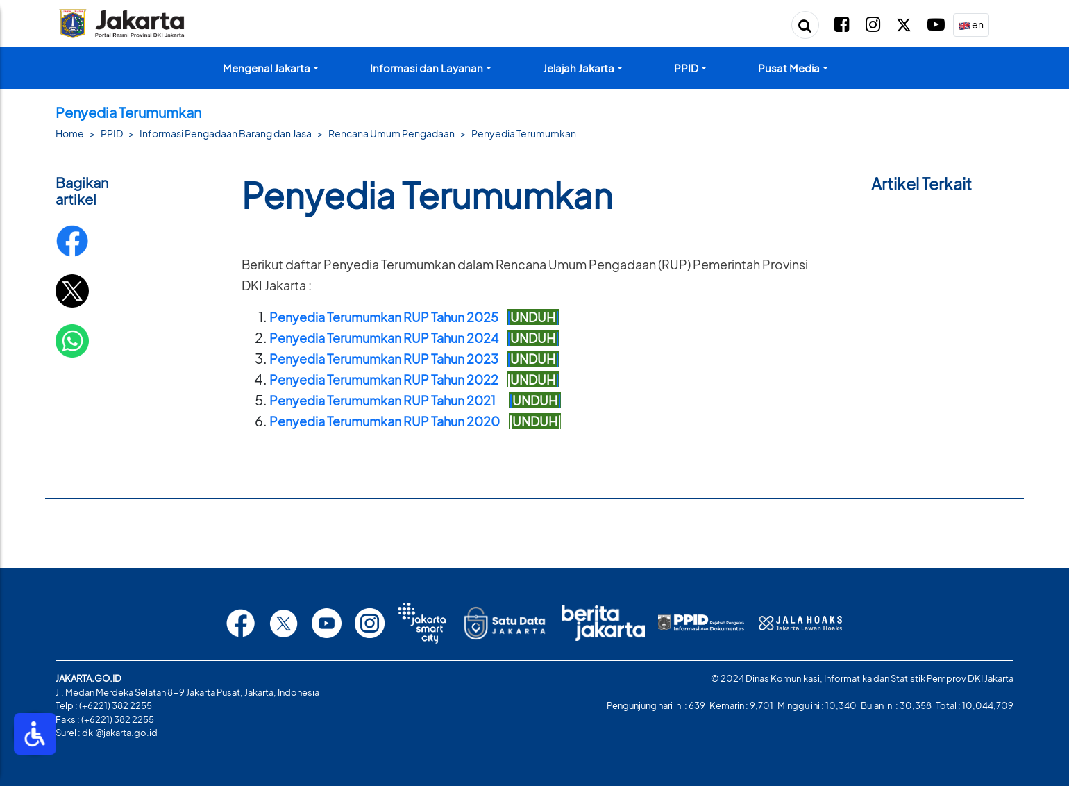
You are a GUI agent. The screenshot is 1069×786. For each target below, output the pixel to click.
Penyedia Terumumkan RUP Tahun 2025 (388, 317)
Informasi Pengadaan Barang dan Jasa (226, 133)
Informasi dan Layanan (426, 67)
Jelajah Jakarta (578, 67)
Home (70, 133)
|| (533, 317)
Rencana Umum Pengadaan (391, 133)
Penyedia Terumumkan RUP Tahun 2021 (382, 400)
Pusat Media (789, 67)
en (971, 25)
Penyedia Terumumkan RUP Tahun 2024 (388, 338)
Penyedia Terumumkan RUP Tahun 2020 (384, 421)
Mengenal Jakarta (266, 67)
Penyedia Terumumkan (523, 133)
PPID (686, 67)
